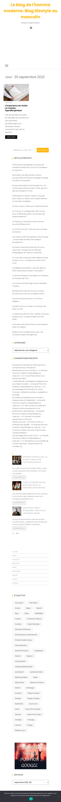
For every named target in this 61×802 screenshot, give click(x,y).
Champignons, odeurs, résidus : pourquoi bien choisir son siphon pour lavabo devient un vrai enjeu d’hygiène (29, 198)
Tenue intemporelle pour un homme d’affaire (27, 300)
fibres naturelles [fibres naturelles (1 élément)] (21, 645)
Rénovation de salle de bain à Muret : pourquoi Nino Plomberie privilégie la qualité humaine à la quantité (30, 177)
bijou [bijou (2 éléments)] (17, 613)
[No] (58, 796)
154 (17, 533)
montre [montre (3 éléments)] (17, 688)
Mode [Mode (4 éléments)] (35, 677)
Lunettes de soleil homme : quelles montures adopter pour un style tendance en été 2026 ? (30, 316)
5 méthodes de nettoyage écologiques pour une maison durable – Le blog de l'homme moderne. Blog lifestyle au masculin (30, 384)
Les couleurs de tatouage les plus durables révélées (29, 284)
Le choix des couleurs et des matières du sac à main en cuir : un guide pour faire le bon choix (30, 260)
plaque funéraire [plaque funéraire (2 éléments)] (34, 693)
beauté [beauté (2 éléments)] (39, 608)
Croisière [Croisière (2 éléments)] (18, 624)
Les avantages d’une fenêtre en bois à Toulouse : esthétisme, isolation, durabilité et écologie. (29, 392)
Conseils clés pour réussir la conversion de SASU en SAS (29, 307)
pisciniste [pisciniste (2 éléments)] (18, 693)
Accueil (15, 551)
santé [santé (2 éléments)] (17, 709)
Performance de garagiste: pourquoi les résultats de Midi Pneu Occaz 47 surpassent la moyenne (29, 167)
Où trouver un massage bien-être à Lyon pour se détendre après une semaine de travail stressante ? (28, 213)
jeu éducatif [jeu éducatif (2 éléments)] (19, 672)
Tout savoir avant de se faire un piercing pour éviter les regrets (30, 325)
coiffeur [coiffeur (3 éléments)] (18, 619)
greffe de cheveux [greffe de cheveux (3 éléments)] (21, 651)
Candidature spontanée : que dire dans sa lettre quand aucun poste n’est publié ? (29, 269)
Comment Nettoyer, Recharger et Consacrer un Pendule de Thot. (30, 277)
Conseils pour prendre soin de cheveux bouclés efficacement (28, 222)
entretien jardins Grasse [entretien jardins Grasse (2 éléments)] (23, 640)
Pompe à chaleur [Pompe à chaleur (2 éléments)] (33, 698)
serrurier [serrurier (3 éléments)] (18, 714)
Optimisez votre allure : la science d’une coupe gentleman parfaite (35, 459)
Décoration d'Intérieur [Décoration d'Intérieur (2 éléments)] (23, 629)
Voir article (19, 477)
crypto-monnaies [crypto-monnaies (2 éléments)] (33, 624)
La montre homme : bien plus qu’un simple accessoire (29, 230)
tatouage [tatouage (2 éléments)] (31, 720)
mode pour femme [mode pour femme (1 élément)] (37, 682)
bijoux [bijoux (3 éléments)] (27, 613)
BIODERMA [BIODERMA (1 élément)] (39, 613)
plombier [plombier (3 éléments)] (18, 698)
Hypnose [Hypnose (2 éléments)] (30, 656)
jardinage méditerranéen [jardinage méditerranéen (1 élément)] (24, 666)
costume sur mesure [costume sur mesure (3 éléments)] (34, 619)
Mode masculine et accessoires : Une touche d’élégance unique (34, 510)
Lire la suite (11, 137)
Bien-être (9, 102)
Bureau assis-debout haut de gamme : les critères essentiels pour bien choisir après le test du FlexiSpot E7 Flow (29, 188)
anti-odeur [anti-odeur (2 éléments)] (33, 603)
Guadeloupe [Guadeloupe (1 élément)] (39, 651)
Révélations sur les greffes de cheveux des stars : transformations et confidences (30, 443)
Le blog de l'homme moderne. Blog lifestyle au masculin (30, 11)
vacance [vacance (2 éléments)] (18, 725)
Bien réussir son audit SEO (35, 406)
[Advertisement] (30, 45)
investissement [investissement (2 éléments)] (20, 661)
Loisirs (14, 579)
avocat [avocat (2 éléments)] (17, 608)
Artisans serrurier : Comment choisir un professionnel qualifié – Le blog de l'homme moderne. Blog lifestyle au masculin (30, 424)
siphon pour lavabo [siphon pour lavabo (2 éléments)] (34, 714)
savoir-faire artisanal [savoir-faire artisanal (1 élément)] (32, 709)
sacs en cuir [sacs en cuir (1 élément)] (33, 704)
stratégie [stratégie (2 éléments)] (18, 720)
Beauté (15, 575)
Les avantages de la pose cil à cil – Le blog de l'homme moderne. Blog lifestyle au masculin (30, 438)
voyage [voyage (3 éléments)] (29, 725)
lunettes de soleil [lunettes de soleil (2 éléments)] (36, 672)
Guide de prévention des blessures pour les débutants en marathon (34, 485)
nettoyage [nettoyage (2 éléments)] (30, 688)
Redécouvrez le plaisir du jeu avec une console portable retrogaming (27, 333)
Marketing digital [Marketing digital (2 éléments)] (21, 677)
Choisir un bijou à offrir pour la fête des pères (30, 206)
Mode (14, 555)
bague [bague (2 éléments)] (28, 608)
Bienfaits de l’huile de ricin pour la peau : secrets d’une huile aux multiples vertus (28, 292)
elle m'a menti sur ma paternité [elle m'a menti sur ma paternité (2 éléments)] (26, 635)
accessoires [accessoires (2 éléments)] (19, 603)
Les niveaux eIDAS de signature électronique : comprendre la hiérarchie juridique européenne (30, 239)
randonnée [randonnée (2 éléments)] (19, 704)
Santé (14, 567)
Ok (31, 799)
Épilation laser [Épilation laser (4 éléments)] (20, 730)
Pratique (15, 559)
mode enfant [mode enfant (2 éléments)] (19, 682)
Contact (15, 583)
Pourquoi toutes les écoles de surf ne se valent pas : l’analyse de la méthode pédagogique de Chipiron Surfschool (28, 250)
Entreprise (16, 571)
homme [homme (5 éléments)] (18, 656)
